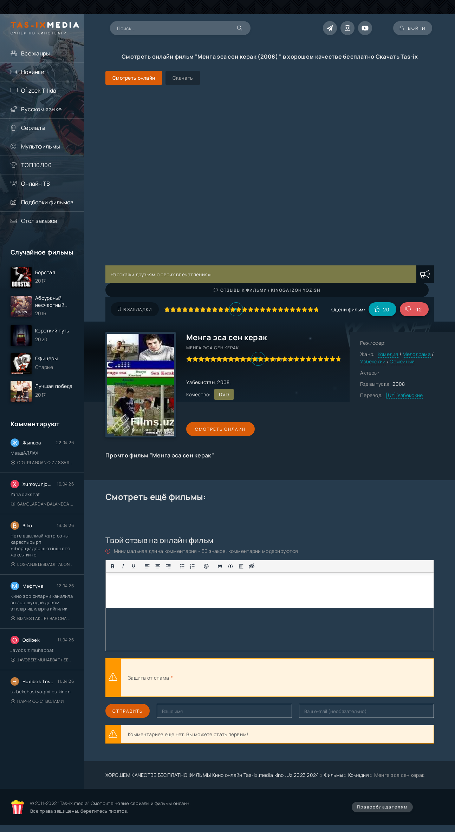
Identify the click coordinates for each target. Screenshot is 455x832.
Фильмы (333, 775)
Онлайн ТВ (35, 183)
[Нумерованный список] (192, 566)
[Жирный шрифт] (112, 566)
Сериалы (33, 128)
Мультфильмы (40, 146)
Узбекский (373, 361)
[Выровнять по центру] (157, 566)
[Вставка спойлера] (241, 566)
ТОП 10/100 (36, 165)
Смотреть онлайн (218, 429)
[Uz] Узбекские (404, 395)
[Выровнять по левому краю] (147, 566)
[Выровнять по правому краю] (168, 566)
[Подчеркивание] (133, 566)
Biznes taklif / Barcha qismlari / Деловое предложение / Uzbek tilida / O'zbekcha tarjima (42, 619)
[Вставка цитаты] (220, 566)
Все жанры (35, 53)
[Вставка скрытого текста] (251, 566)
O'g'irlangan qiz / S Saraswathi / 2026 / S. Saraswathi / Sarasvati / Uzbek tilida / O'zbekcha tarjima (42, 464)
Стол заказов (39, 221)
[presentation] (251, 677)
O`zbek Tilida (39, 90)
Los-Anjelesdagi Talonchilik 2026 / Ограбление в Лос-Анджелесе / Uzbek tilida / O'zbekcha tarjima (42, 565)
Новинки (32, 72)
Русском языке (41, 109)
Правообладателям (382, 807)
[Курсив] (123, 566)
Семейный (402, 361)
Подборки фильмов (47, 202)
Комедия (388, 354)
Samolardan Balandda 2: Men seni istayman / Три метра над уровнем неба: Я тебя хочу (42, 505)
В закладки (135, 309)
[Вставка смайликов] (206, 566)
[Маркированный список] (182, 566)
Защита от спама (148, 677)
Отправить (127, 711)
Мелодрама (417, 354)
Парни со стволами (37, 702)
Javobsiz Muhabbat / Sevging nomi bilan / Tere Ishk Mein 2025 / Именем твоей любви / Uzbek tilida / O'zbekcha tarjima (42, 661)
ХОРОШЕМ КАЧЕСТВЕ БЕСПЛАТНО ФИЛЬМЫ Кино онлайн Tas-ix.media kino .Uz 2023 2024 (212, 775)
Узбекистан (200, 382)
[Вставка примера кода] (230, 566)
